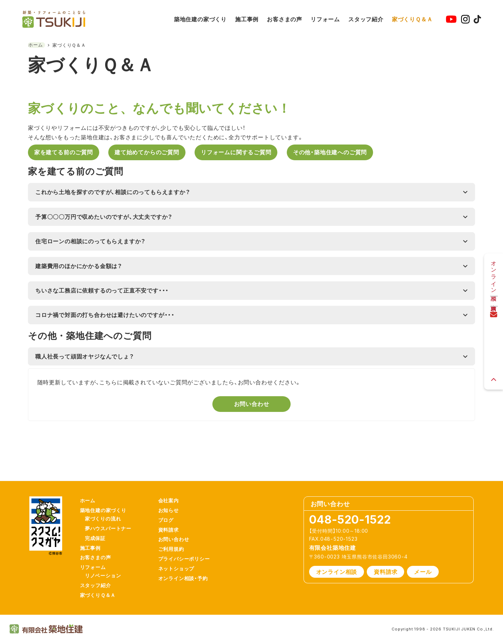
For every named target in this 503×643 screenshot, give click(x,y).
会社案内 (172, 488)
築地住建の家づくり (107, 499)
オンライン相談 (336, 558)
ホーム (92, 488)
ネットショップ (180, 564)
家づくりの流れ (107, 508)
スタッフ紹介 (99, 583)
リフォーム (97, 563)
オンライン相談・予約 (187, 575)
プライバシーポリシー (188, 553)
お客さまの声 (99, 552)
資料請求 (172, 521)
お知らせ (172, 499)
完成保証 (99, 530)
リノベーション (107, 573)
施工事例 (94, 541)
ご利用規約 (175, 543)
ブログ (170, 510)
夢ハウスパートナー (112, 520)
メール (422, 558)
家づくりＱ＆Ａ (102, 595)
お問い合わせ (178, 531)
